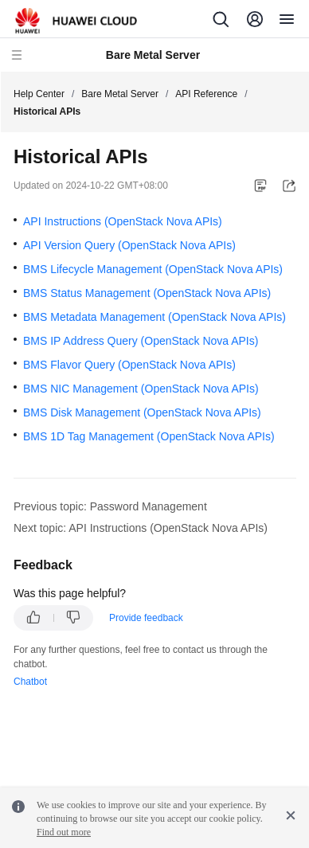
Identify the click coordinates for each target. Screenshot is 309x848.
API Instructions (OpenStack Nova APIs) (122, 221)
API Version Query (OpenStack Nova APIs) (129, 245)
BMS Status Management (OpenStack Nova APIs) (147, 293)
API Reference (206, 94)
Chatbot (30, 681)
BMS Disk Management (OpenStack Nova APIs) (142, 412)
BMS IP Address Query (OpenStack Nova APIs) (140, 340)
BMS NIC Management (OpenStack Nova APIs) (141, 388)
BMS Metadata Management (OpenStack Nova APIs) (154, 317)
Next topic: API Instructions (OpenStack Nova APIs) (141, 528)
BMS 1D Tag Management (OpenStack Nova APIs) (149, 436)
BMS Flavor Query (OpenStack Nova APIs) (129, 364)
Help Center (39, 94)
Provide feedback (146, 617)
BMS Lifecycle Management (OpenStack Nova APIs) (153, 269)
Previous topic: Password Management (110, 506)
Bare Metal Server (119, 94)
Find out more (64, 832)
